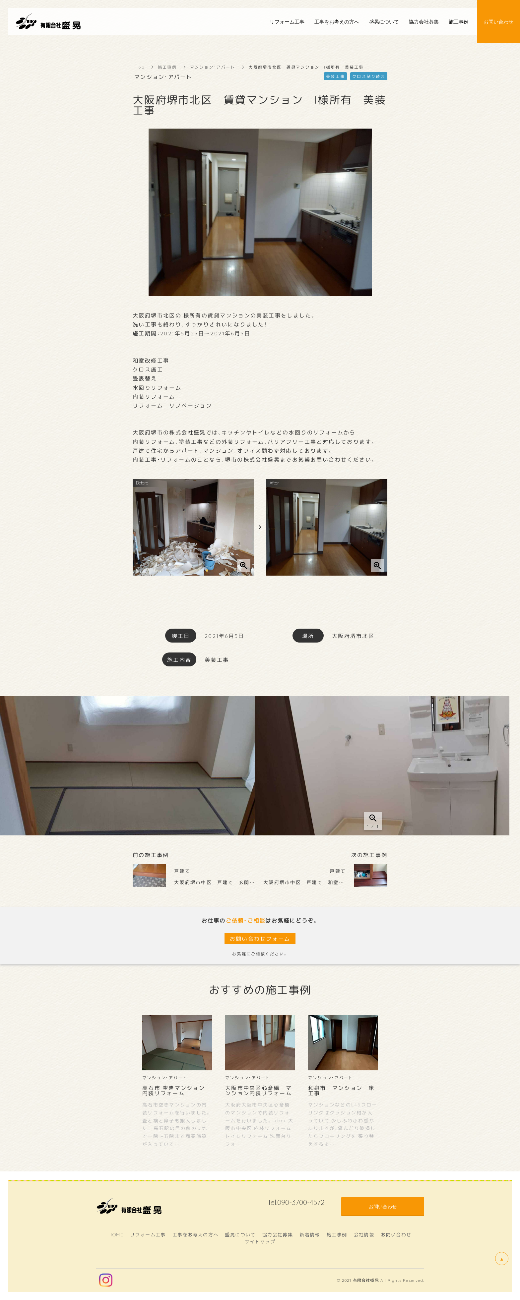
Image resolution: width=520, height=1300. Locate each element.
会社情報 (364, 1234)
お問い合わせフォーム (260, 938)
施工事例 (167, 67)
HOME (115, 1234)
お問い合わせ (396, 1234)
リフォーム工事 (148, 1234)
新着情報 (309, 1234)
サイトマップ (260, 1241)
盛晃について (240, 1234)
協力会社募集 (277, 1234)
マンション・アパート (212, 67)
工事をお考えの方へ (195, 1234)
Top (140, 67)
